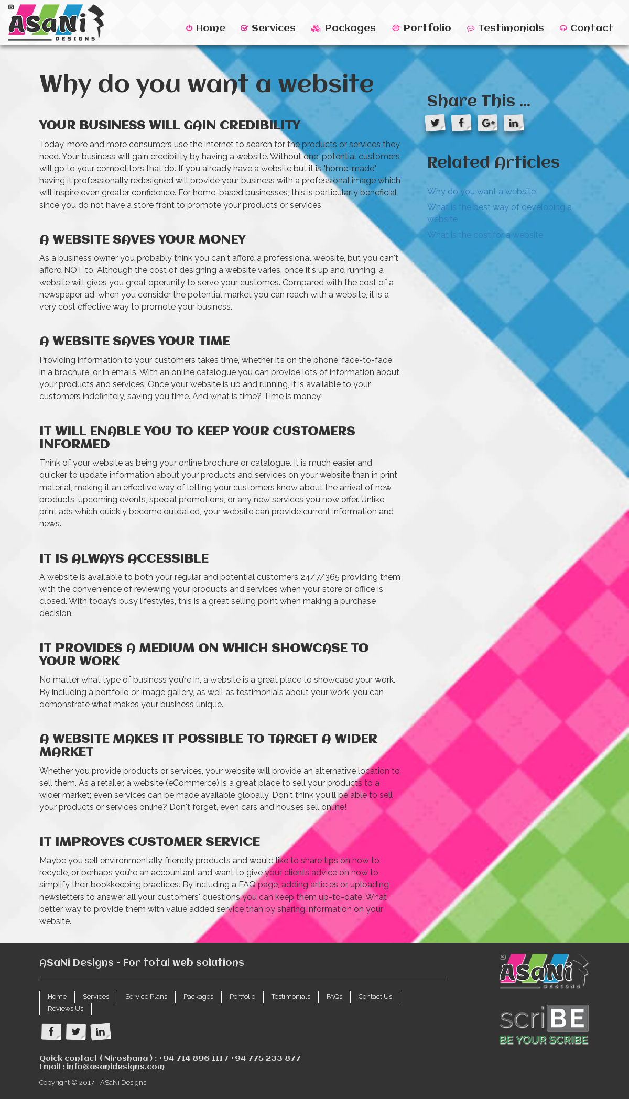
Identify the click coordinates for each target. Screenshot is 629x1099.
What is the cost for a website (485, 235)
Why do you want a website (481, 191)
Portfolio (421, 29)
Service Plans (146, 997)
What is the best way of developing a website (499, 213)
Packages (343, 29)
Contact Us (375, 997)
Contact (586, 29)
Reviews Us (65, 1009)
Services (268, 29)
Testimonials (505, 29)
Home (205, 29)
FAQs (334, 997)
